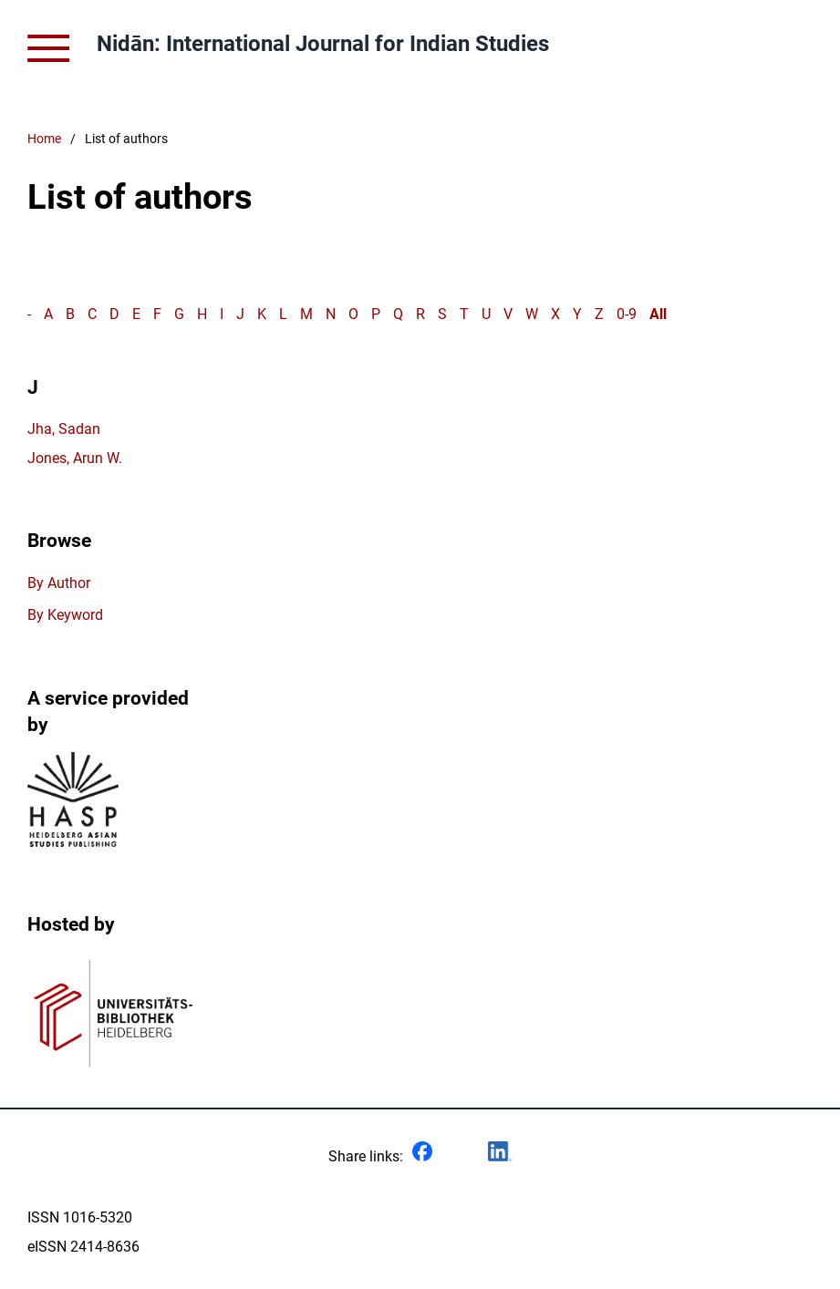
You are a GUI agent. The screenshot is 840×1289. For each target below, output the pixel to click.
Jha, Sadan (63, 429)
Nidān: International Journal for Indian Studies (323, 44)
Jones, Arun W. (74, 458)
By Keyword (65, 615)
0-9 (627, 314)
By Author (58, 583)
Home (44, 139)
